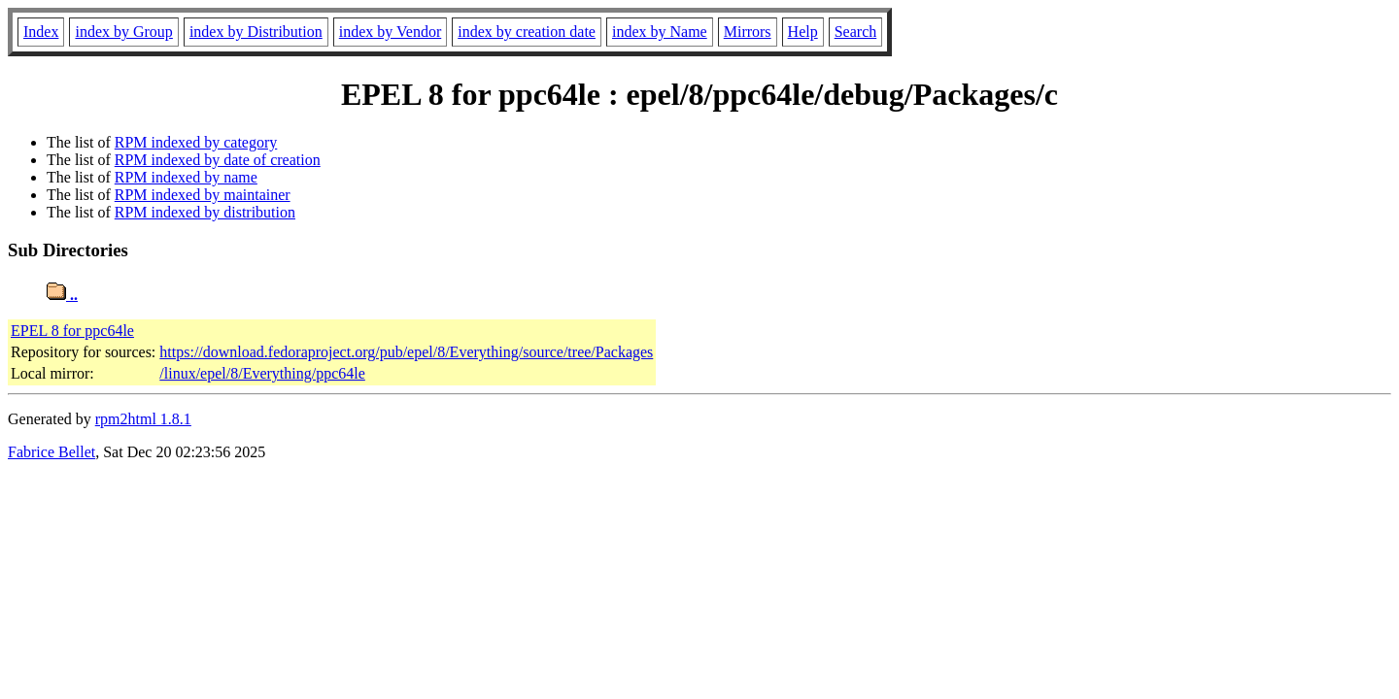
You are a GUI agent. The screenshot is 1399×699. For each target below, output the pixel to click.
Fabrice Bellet (51, 452)
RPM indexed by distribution (205, 212)
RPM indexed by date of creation (218, 159)
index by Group (123, 31)
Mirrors (747, 31)
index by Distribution (256, 31)
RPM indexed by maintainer (202, 194)
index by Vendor (390, 31)
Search (856, 31)
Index (40, 31)
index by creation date (527, 31)
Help (803, 31)
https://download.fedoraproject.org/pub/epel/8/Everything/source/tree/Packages (406, 352)
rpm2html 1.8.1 (143, 419)
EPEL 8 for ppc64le (72, 330)
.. (62, 294)
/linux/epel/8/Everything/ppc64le (262, 373)
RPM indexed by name (186, 177)
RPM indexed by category (196, 142)
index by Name (659, 31)
